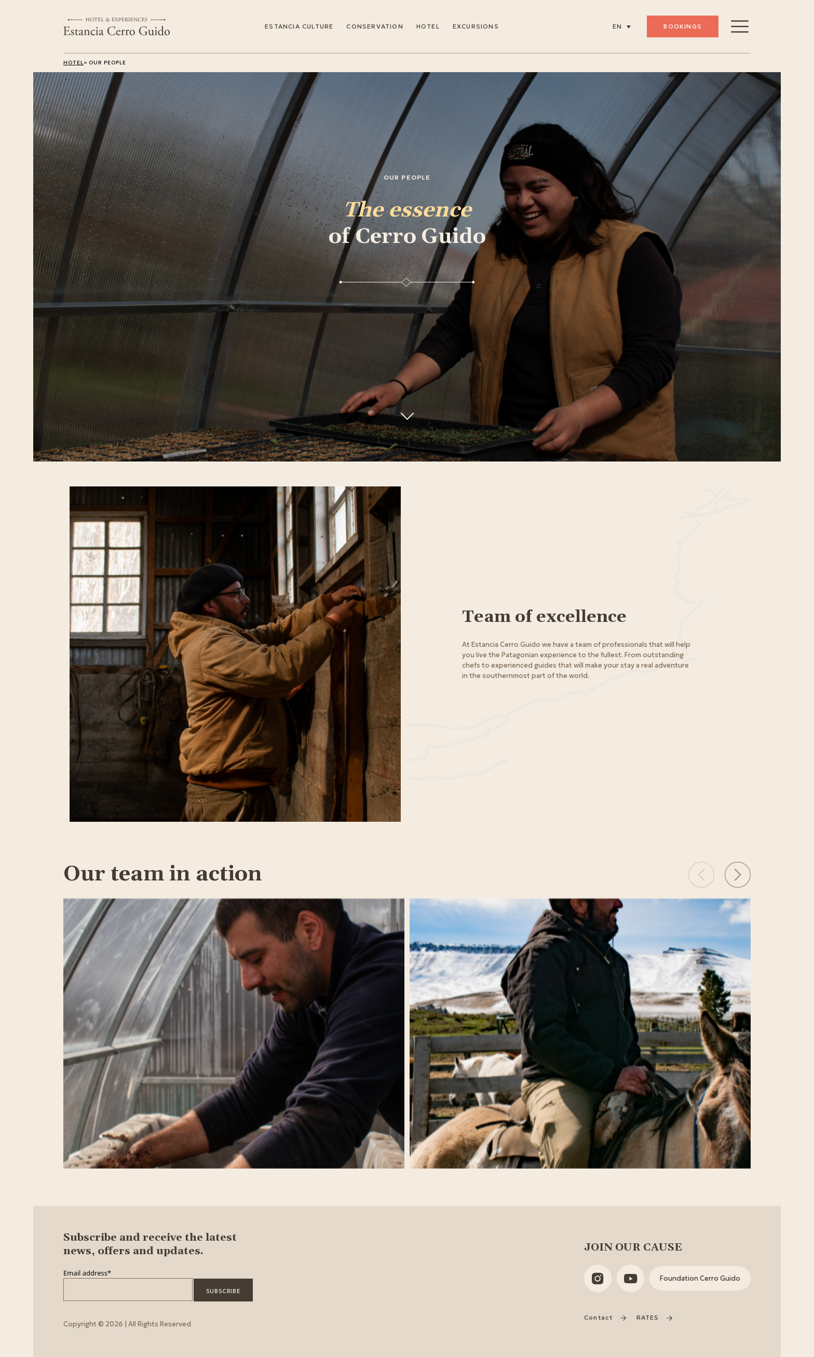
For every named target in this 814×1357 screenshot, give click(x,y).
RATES (654, 1317)
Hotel (428, 26)
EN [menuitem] (617, 27)
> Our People (105, 62)
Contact (605, 1317)
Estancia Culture (299, 26)
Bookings (682, 26)
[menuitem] (621, 26)
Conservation (374, 26)
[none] (621, 26)
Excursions (476, 26)
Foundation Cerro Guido (700, 1278)
